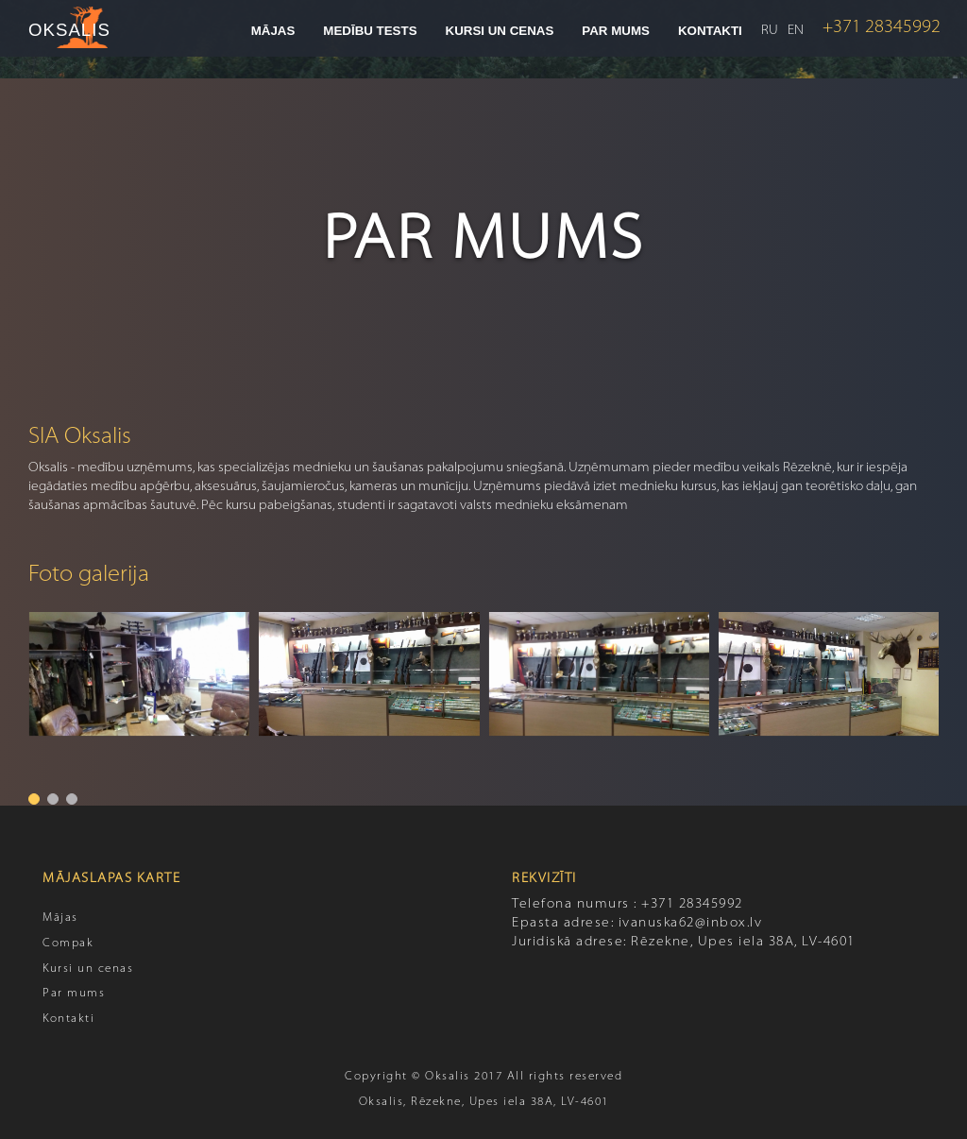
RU (769, 31)
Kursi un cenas (500, 31)
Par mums (616, 31)
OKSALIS (69, 30)
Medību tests (369, 31)
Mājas (273, 31)
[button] (34, 799)
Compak (67, 943)
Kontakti (710, 31)
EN (796, 31)
